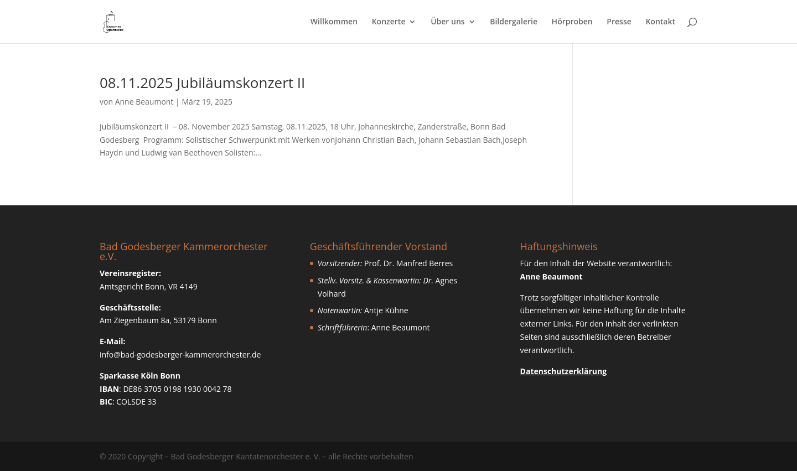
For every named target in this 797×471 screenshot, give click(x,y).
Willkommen (334, 22)
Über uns (447, 22)
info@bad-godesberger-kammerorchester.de (180, 354)
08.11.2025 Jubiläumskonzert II (202, 82)
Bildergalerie (513, 22)
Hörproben (572, 22)
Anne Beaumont (144, 101)
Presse (619, 22)
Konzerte (389, 22)
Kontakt (660, 22)
